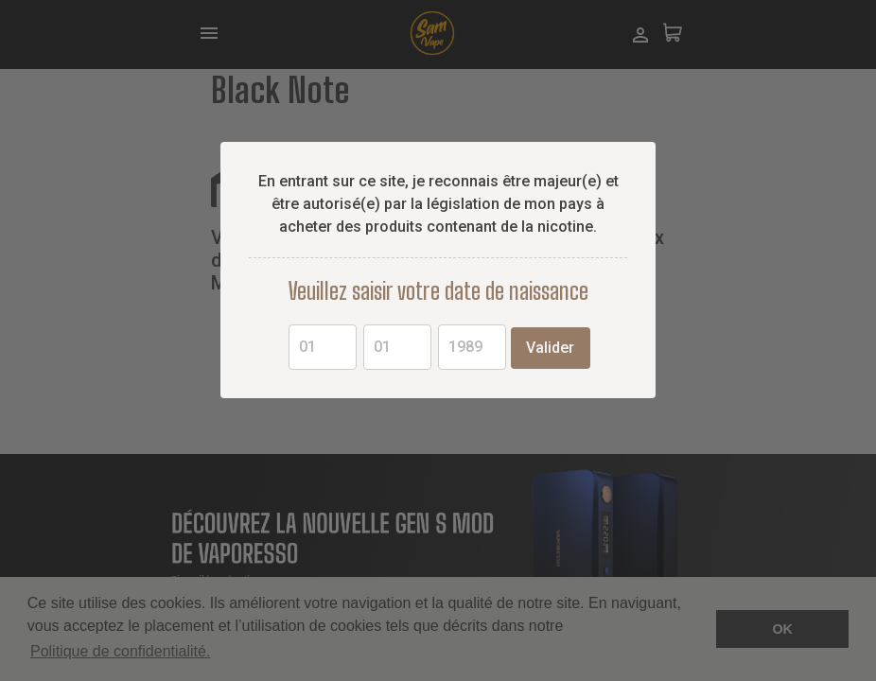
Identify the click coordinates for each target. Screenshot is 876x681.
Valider (550, 348)
